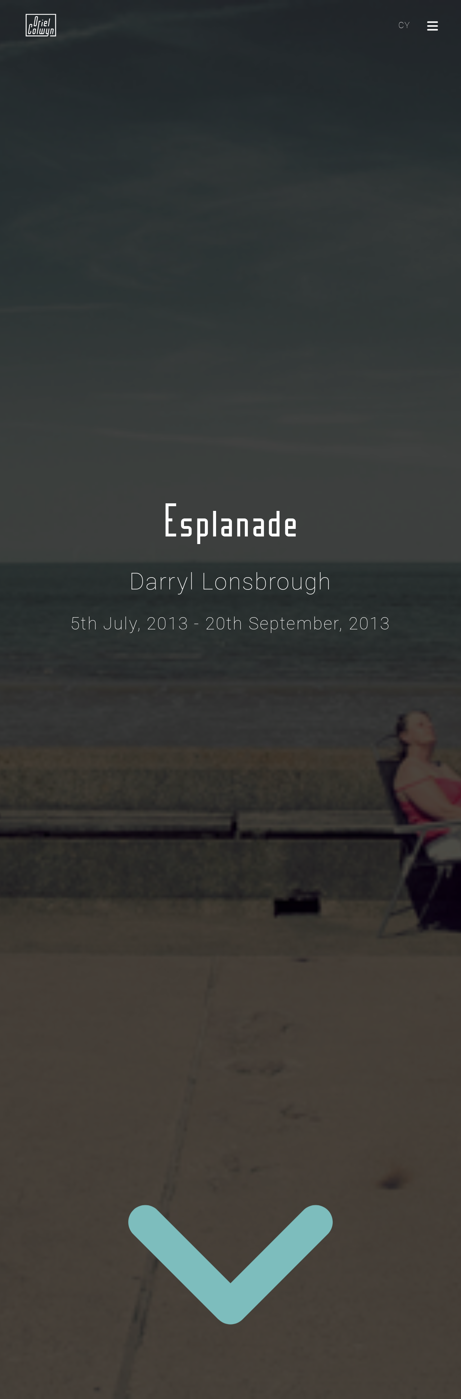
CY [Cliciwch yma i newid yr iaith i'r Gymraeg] (404, 25)
